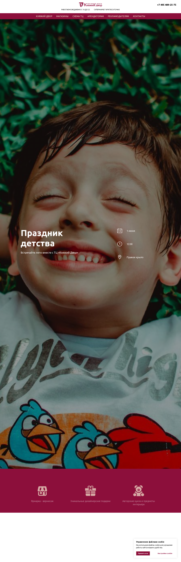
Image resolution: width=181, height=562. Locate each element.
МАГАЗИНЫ (62, 16)
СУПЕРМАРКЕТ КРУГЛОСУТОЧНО (107, 10)
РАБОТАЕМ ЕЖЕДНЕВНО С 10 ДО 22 (75, 10)
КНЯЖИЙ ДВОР (44, 16)
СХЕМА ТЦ (78, 16)
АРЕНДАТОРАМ (95, 16)
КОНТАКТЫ (139, 16)
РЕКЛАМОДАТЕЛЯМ (118, 16)
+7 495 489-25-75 (166, 4)
